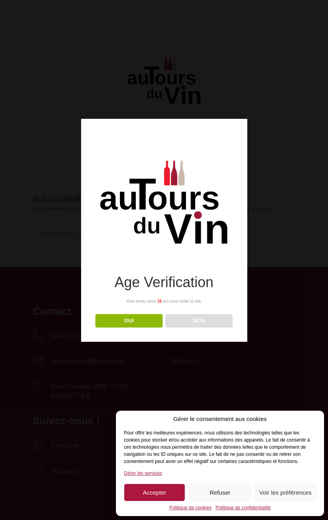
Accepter (154, 492)
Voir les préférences (285, 492)
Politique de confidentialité (243, 507)
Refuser (220, 492)
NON (199, 321)
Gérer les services (143, 473)
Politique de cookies (190, 507)
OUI (129, 321)
